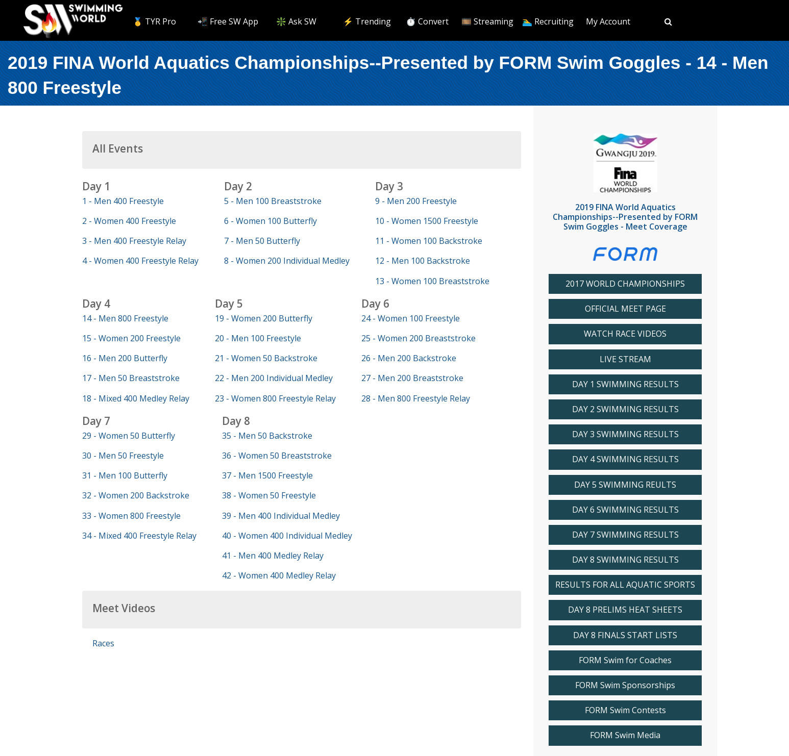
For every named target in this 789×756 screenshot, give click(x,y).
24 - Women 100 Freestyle (410, 318)
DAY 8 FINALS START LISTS (625, 635)
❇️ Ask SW (296, 21)
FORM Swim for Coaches (625, 660)
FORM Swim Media (625, 735)
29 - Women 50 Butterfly (128, 435)
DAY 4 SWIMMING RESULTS (625, 459)
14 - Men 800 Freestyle (125, 318)
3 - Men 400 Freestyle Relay (134, 240)
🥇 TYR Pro (154, 21)
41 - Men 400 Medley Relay (273, 555)
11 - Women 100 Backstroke (428, 240)
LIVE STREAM (625, 359)
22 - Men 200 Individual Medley (274, 378)
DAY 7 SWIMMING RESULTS (625, 535)
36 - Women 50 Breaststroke (277, 455)
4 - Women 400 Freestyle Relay (140, 260)
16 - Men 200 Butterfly (124, 358)
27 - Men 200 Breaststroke (412, 378)
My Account (608, 21)
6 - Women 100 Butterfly (270, 220)
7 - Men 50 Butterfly (262, 240)
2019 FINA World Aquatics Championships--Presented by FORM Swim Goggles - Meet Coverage (625, 216)
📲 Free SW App (228, 21)
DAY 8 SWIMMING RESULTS (625, 560)
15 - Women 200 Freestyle (131, 338)
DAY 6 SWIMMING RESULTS (625, 510)
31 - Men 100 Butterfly (124, 475)
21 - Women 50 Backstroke (266, 358)
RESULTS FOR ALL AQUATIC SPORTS (625, 585)
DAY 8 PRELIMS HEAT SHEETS (625, 610)
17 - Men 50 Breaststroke (131, 378)
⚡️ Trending (367, 21)
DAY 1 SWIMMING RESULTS (625, 384)
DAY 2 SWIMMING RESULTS (625, 409)
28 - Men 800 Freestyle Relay (415, 398)
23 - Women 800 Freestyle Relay (275, 398)
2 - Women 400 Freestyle (129, 220)
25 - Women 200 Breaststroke (418, 338)
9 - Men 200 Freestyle (416, 201)
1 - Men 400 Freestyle (123, 201)
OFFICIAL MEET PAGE (625, 309)
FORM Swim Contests (625, 710)
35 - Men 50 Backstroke (267, 435)
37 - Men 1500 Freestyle (267, 475)
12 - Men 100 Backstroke (422, 260)
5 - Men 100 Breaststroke (273, 201)
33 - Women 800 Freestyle (131, 515)
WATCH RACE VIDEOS (625, 334)
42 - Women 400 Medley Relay (279, 575)
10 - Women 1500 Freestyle (426, 220)
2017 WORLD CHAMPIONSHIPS (625, 284)
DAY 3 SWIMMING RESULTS (625, 434)
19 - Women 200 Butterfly (263, 318)
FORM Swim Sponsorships (625, 685)
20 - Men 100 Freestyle (258, 338)
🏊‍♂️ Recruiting (548, 21)
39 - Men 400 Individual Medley (281, 515)
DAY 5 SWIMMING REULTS (625, 485)
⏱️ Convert (427, 21)
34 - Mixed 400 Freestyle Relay (139, 535)
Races (103, 643)
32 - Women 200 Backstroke (135, 495)
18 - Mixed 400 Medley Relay (135, 398)
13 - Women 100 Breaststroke (432, 281)
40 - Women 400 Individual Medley (287, 535)
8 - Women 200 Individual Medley (287, 260)
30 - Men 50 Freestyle (123, 455)
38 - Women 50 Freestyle (269, 495)
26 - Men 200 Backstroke (408, 358)
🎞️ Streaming (487, 21)
